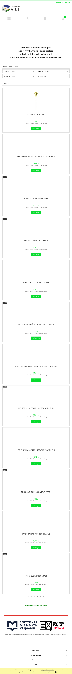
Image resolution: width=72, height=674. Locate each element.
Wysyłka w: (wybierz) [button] (9, 76)
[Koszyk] (63, 18)
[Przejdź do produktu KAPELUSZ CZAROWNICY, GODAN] (36, 271)
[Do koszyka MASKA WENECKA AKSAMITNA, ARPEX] (36, 505)
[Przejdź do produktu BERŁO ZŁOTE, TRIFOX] (36, 101)
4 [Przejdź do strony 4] (40, 596)
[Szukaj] (27, 18)
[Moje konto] (45, 18)
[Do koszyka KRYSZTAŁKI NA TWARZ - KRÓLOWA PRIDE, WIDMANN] (36, 380)
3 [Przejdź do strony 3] (37, 596)
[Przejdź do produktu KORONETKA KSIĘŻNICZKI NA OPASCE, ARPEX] (36, 313)
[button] (9, 18)
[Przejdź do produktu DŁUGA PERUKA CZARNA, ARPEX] (36, 187)
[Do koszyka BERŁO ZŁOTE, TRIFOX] (36, 128)
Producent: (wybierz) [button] (43, 71)
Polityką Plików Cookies (47, 670)
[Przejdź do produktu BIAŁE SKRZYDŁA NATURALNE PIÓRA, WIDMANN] (36, 145)
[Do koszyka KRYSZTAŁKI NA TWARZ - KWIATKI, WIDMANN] (36, 422)
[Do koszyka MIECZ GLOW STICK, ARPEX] (36, 589)
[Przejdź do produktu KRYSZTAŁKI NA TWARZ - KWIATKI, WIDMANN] (36, 397)
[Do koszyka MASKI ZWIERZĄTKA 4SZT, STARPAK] (36, 547)
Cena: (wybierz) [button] (42, 76)
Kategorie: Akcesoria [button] (9, 71)
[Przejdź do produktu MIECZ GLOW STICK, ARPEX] (36, 565)
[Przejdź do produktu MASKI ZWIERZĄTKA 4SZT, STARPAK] (36, 523)
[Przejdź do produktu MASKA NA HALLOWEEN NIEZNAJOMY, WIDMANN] (36, 439)
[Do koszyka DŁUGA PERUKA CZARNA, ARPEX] (36, 212)
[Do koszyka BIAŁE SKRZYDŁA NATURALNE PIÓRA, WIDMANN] (36, 170)
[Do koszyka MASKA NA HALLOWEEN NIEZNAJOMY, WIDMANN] (36, 463)
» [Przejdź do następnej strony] (43, 596)
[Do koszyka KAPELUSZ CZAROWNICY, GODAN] (36, 296)
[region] (36, 32)
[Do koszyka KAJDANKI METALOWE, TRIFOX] (36, 254)
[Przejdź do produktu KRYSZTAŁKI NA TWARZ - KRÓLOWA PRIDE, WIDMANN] (36, 355)
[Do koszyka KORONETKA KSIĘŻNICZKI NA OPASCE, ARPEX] (36, 338)
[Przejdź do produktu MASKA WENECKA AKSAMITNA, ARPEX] (36, 481)
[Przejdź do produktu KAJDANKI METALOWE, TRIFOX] (36, 229)
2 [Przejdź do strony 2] (34, 596)
